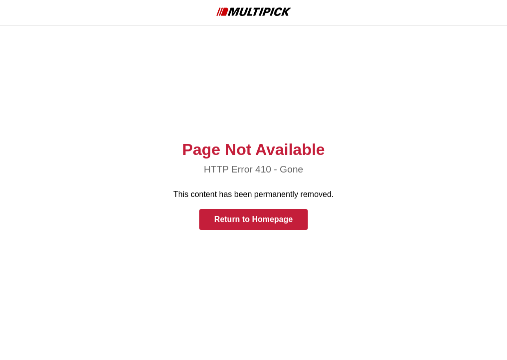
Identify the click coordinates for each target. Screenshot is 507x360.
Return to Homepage (253, 219)
